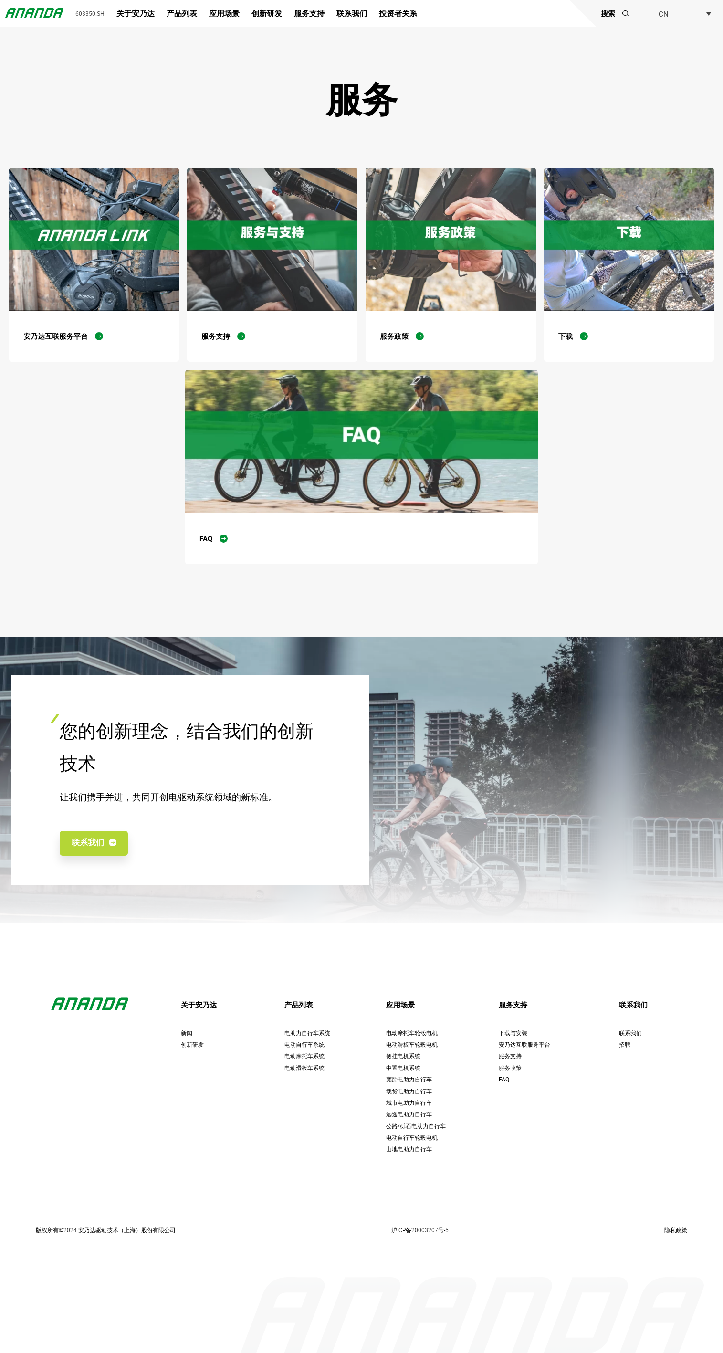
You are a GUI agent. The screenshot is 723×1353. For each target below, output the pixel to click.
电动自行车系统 (304, 1044)
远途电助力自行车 (409, 1114)
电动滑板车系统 (304, 1068)
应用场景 (224, 14)
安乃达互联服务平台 (524, 1044)
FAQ (504, 1079)
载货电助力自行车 (409, 1091)
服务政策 (510, 1068)
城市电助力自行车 (409, 1103)
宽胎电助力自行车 (409, 1079)
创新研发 (266, 14)
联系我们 (351, 14)
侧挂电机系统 (403, 1056)
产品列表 (182, 14)
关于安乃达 (135, 14)
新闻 (186, 1033)
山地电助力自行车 (409, 1149)
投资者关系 (398, 14)
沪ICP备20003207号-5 (420, 1230)
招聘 (624, 1044)
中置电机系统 (403, 1068)
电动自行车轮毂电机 (412, 1137)
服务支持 (309, 14)
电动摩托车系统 (304, 1056)
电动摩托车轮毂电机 (412, 1033)
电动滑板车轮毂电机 (412, 1044)
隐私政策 (675, 1230)
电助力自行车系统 (307, 1033)
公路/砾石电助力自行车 (416, 1126)
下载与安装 (513, 1033)
